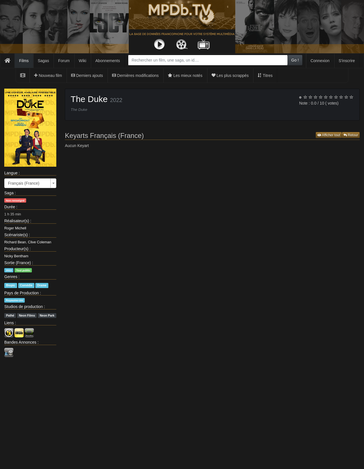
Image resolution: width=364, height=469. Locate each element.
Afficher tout (328, 135)
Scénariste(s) (16, 235)
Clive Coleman (39, 242)
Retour (351, 135)
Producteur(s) (16, 248)
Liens (9, 323)
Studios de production (23, 306)
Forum (63, 60)
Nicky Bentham (16, 256)
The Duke (89, 99)
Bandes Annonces (20, 342)
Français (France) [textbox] (23, 183)
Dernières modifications (135, 75)
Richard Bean (15, 242)
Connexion (320, 60)
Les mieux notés (185, 75)
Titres (265, 75)
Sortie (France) (17, 262)
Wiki (82, 60)
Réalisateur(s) (16, 221)
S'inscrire (347, 60)
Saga (9, 193)
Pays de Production (21, 293)
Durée (9, 207)
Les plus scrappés (230, 75)
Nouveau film (48, 75)
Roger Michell (15, 228)
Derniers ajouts (87, 75)
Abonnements (107, 60)
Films (23, 60)
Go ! (295, 60)
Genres (10, 276)
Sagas (43, 60)
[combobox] (208, 60)
